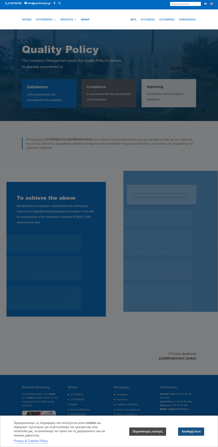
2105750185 (15, 3)
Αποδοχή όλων (191, 431)
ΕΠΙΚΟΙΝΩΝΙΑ (187, 19)
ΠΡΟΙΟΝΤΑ (66, 19)
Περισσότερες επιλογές (148, 431)
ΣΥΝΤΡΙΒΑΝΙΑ (44, 19)
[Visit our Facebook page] (54, 3)
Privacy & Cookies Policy (31, 441)
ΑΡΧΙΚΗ (26, 19)
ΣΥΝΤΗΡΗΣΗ (166, 19)
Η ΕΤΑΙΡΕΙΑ (148, 19)
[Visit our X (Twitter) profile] (59, 3)
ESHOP (85, 19)
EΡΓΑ (134, 19)
